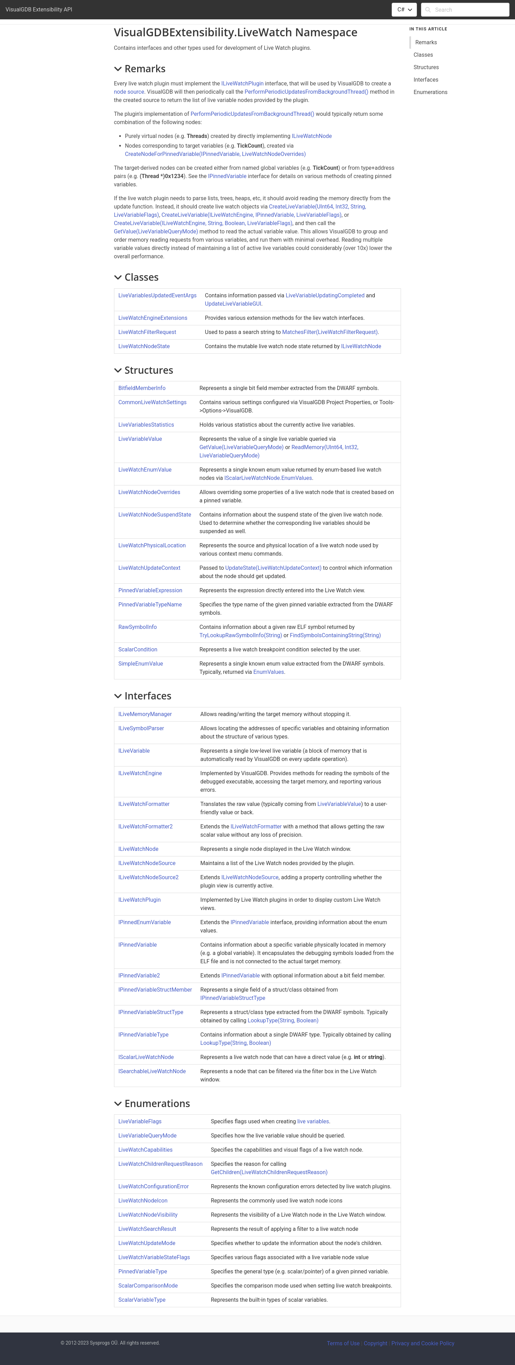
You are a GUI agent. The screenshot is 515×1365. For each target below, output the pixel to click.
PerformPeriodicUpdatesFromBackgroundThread (306, 92)
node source (129, 92)
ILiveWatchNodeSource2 (148, 877)
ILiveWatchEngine (140, 773)
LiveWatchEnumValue (145, 469)
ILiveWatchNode (312, 136)
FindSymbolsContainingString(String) (335, 635)
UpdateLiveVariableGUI (233, 303)
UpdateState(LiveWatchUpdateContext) (273, 568)
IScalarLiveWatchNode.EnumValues (268, 478)
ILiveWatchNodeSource (147, 863)
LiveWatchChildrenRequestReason (160, 1164)
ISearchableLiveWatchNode (152, 1071)
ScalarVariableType (142, 1300)
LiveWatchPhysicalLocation (152, 545)
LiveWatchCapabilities (145, 1149)
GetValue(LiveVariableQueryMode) (156, 231)
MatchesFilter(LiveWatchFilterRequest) (330, 332)
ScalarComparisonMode (148, 1285)
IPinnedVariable (227, 176)
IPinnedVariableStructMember (155, 989)
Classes (423, 55)
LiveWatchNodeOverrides (149, 492)
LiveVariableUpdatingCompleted (325, 295)
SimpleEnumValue (140, 663)
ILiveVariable (134, 751)
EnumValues (268, 672)
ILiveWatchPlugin (242, 83)
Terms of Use (343, 1343)
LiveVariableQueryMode (147, 1135)
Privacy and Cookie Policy (422, 1343)
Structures (426, 67)
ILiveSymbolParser (141, 728)
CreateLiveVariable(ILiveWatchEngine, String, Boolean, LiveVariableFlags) (203, 223)
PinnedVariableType (142, 1271)
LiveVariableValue (140, 439)
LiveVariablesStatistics (146, 424)
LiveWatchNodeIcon (143, 1200)
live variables (313, 1121)
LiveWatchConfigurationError (153, 1186)
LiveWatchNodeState (144, 346)
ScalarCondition (138, 649)
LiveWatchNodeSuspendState (154, 514)
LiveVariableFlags (140, 1121)
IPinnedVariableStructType (232, 998)
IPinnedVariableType (143, 1034)
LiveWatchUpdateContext (149, 568)
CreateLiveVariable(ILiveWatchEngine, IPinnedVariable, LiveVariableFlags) (252, 215)
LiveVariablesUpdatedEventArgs (157, 295)
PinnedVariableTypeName (150, 604)
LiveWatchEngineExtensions (153, 318)
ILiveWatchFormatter (144, 804)
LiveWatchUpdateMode (146, 1243)
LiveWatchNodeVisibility (148, 1214)
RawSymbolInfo (137, 627)
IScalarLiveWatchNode (146, 1057)
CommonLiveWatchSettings (152, 402)
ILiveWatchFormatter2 (145, 826)
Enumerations (430, 92)
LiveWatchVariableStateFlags (154, 1257)
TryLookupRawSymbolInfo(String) (240, 635)
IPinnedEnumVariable (144, 922)
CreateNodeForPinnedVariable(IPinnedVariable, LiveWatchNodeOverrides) (215, 154)
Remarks (426, 42)
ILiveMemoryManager (145, 714)
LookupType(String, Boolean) (283, 1020)
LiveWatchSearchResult (147, 1229)
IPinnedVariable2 (139, 975)
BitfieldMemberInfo (142, 388)
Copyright (375, 1343)
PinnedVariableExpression (150, 590)
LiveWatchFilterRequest (147, 332)
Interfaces (425, 79)
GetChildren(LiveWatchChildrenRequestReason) (269, 1172)
